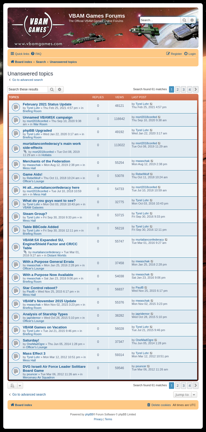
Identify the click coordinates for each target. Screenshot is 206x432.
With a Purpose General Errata (48, 262)
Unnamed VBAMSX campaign (47, 117)
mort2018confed (37, 121)
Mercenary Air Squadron (39, 377)
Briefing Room (32, 111)
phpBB (89, 414)
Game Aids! (32, 174)
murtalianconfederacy (46, 252)
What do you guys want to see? (49, 201)
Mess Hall (29, 168)
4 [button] (190, 89)
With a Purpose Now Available (48, 275)
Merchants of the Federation (46, 161)
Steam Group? (35, 214)
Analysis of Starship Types (45, 314)
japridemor (34, 317)
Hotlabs (47, 155)
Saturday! (31, 340)
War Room (40, 124)
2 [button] (178, 89)
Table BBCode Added (40, 227)
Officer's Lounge (33, 181)
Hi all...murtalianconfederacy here (51, 187)
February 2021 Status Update (47, 104)
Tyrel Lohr (33, 107)
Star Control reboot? (40, 288)
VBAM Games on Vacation (45, 327)
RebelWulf (34, 178)
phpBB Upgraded (37, 130)
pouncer (32, 374)
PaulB (31, 291)
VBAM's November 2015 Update (49, 301)
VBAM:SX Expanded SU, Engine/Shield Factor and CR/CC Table (50, 244)
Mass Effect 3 (34, 353)
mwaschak (34, 164)
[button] (195, 89)
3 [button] (184, 89)
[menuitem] (36, 54)
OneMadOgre (36, 344)
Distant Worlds (56, 255)
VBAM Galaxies (33, 207)
